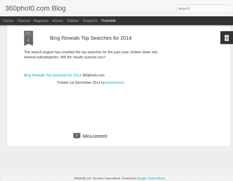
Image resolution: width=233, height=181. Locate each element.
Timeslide (108, 21)
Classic (8, 21)
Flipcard (23, 21)
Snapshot (90, 21)
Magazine (41, 21)
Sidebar (73, 21)
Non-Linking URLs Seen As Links (195, 154)
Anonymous (115, 47)
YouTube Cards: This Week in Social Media (68, 149)
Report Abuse (156, 178)
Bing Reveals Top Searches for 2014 (52, 40)
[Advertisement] (91, 79)
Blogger (142, 178)
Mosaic (57, 21)
